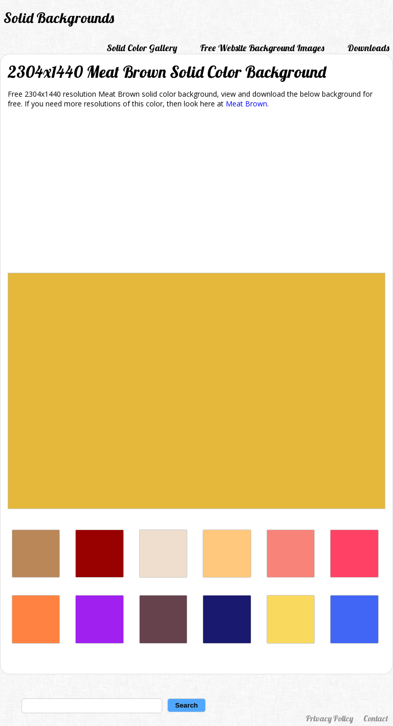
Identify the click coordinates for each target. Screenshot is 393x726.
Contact (375, 718)
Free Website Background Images (262, 48)
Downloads (368, 48)
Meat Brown (246, 103)
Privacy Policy (329, 718)
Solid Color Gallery (141, 48)
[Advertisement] (196, 192)
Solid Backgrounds (59, 18)
